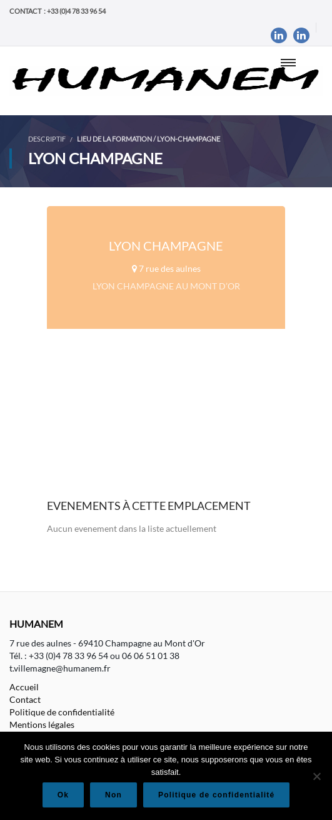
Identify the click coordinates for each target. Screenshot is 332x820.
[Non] (316, 776)
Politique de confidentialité (61, 712)
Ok (63, 795)
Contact (25, 699)
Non (113, 795)
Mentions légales (41, 724)
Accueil (24, 687)
